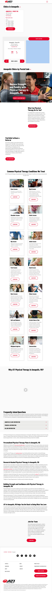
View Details (10, 28)
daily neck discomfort (8, 469)
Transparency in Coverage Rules (40, 566)
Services (6, 563)
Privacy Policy (37, 563)
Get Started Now (10, 158)
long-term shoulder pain (20, 445)
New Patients (7, 571)
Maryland (9, 552)
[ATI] (8, 2)
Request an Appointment (19, 98)
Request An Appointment (41, 575)
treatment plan (19, 453)
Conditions (7, 566)
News (21, 563)
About (6, 568)
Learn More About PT (33, 125)
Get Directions (8, 15)
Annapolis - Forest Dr (12, 11)
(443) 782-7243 (14, 46)
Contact (21, 566)
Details (12, 52)
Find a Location (41, 571)
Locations (5, 552)
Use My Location (39, 38)
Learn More (15, 196)
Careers (21, 568)
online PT (37, 474)
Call (16, 52)
